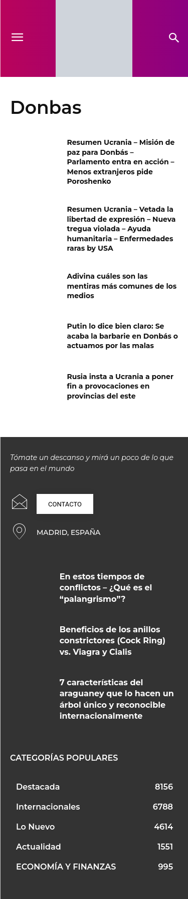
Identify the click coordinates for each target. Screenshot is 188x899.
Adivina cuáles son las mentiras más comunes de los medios (122, 286)
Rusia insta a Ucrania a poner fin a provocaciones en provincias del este (120, 386)
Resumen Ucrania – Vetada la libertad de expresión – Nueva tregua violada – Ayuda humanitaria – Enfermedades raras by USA (121, 229)
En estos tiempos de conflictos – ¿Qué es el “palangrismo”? (106, 588)
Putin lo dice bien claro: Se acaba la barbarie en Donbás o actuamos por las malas (122, 336)
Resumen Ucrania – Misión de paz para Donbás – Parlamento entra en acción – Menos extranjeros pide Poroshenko (121, 162)
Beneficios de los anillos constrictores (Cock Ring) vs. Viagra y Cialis (112, 641)
